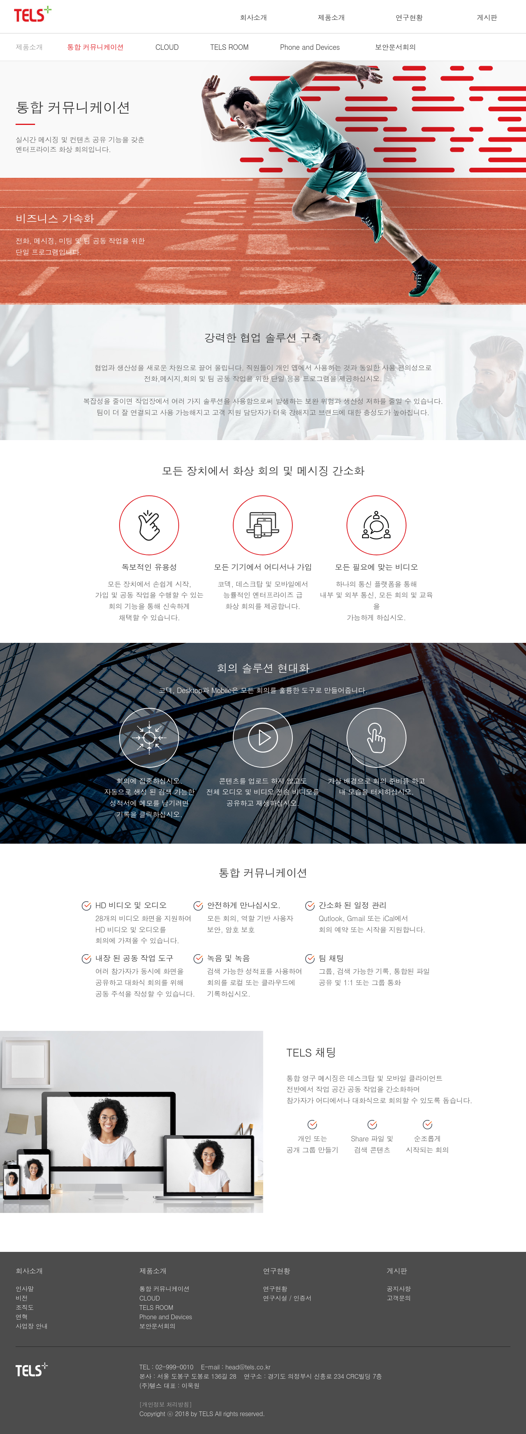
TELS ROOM (229, 47)
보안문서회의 (395, 47)
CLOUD (167, 47)
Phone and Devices (310, 47)
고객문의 (399, 1298)
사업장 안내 (31, 1326)
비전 (22, 1298)
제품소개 (331, 17)
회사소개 (253, 17)
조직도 (25, 1307)
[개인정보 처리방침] (165, 1404)
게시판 (487, 17)
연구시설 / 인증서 (287, 1298)
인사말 (25, 1288)
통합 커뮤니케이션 (95, 47)
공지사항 (399, 1288)
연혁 (22, 1316)
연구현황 (409, 17)
